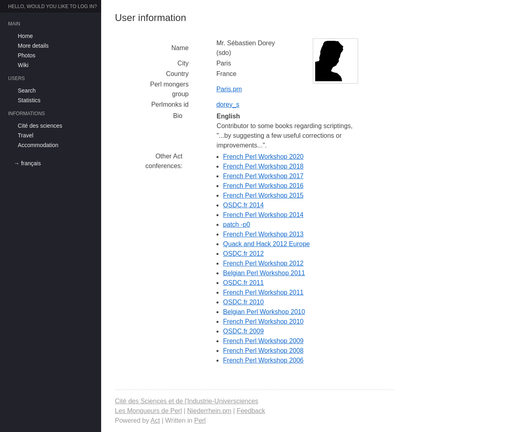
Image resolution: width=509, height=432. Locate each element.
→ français (27, 163)
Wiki (23, 65)
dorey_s (228, 104)
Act (155, 420)
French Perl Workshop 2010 (263, 321)
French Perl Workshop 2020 (263, 156)
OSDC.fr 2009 (243, 331)
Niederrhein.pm (209, 410)
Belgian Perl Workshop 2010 (264, 311)
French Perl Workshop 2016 (263, 185)
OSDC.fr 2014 (243, 205)
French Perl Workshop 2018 (263, 166)
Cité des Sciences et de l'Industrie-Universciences (186, 401)
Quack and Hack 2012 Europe (266, 243)
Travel (25, 135)
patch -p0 (236, 224)
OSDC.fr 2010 (243, 302)
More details (33, 45)
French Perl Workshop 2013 (263, 234)
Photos (27, 55)
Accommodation (38, 145)
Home (25, 36)
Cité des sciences (40, 125)
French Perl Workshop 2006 (263, 360)
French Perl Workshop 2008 (263, 350)
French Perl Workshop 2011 (263, 292)
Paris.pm (229, 89)
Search (27, 90)
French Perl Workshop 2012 (263, 263)
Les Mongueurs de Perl (148, 410)
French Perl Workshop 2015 (263, 195)
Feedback (251, 410)
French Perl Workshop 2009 (263, 340)
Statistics (29, 100)
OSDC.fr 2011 (243, 282)
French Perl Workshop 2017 (263, 176)
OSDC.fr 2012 (243, 253)
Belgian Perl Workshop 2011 (264, 273)
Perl (200, 420)
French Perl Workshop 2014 (263, 214)
